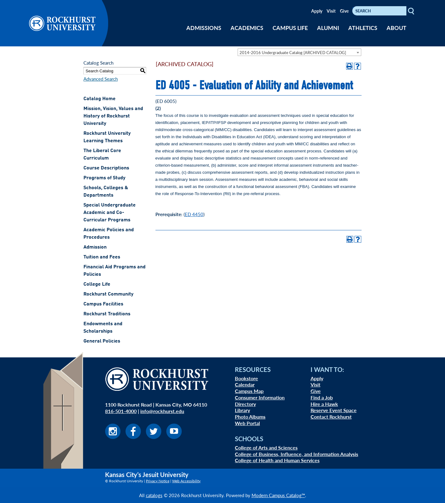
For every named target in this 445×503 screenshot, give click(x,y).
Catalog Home (99, 98)
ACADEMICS (247, 28)
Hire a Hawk (324, 403)
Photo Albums (250, 416)
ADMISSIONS (203, 28)
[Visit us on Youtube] (174, 437)
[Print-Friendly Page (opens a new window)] (349, 66)
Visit (331, 11)
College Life (96, 284)
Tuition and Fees (101, 257)
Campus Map (249, 390)
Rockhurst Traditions (106, 314)
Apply (316, 11)
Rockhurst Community (108, 294)
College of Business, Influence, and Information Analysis (296, 454)
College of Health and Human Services (277, 460)
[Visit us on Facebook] (133, 437)
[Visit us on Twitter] (153, 437)
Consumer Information (260, 397)
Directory (245, 403)
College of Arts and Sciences (266, 447)
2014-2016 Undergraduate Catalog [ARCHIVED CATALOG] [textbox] (292, 52)
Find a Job (322, 397)
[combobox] (299, 52)
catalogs (154, 495)
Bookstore (246, 378)
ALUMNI (328, 28)
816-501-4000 (121, 411)
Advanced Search (100, 78)
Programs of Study (104, 178)
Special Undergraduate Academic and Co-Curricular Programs (109, 213)
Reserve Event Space (334, 410)
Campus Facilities (103, 304)
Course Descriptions (106, 168)
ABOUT (396, 28)
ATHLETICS (362, 28)
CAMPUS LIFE (290, 28)
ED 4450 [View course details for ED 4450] (194, 214)
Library (242, 410)
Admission (95, 247)
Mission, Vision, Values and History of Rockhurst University (113, 116)
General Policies (101, 341)
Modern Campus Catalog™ (278, 495)
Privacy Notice (157, 481)
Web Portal (247, 423)
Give (344, 11)
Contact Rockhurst (331, 416)
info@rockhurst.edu (162, 411)
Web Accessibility (186, 481)
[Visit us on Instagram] (113, 437)
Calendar (245, 384)
